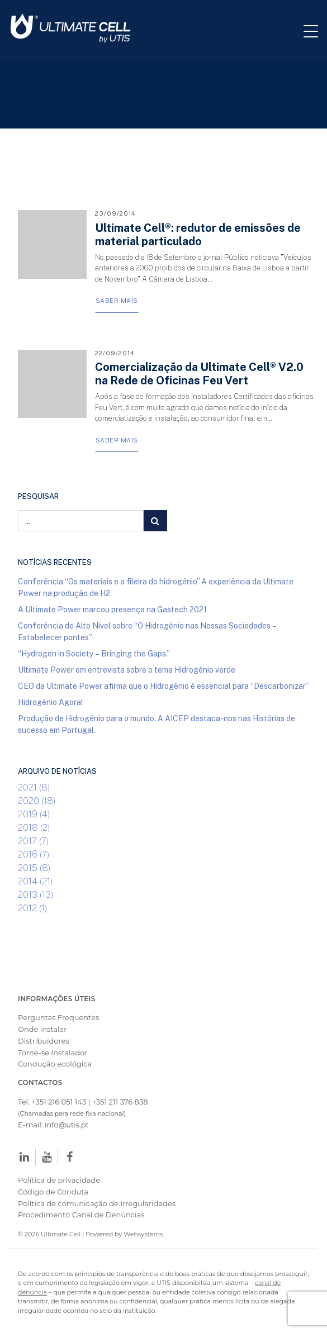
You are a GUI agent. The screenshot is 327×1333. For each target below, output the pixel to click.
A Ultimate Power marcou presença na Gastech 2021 (112, 609)
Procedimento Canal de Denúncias (81, 1214)
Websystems (143, 1234)
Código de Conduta (53, 1191)
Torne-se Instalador (52, 1052)
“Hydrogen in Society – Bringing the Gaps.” (94, 653)
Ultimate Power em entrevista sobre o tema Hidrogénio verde (126, 669)
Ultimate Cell (60, 1234)
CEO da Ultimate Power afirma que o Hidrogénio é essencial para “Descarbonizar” (163, 686)
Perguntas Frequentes (58, 1017)
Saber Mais (117, 300)
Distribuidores (43, 1040)
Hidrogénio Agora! (50, 702)
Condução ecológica (55, 1063)
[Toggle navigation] (315, 30)
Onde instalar (42, 1029)
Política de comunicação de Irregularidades (97, 1203)
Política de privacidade (59, 1179)
